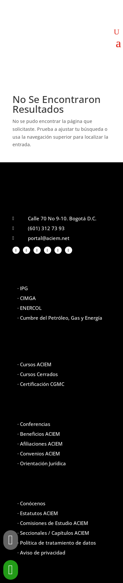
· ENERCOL (29, 308)
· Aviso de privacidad (41, 552)
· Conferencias (33, 424)
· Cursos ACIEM (34, 364)
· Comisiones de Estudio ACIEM (52, 523)
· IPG (22, 288)
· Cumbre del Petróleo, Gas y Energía (59, 317)
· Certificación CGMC (40, 384)
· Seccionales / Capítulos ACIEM (53, 533)
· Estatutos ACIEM (37, 513)
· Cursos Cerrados (37, 374)
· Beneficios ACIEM (38, 434)
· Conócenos (31, 503)
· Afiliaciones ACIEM (40, 443)
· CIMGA (26, 298)
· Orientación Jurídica (41, 463)
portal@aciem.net (49, 238)
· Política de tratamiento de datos (56, 542)
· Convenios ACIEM (38, 453)
